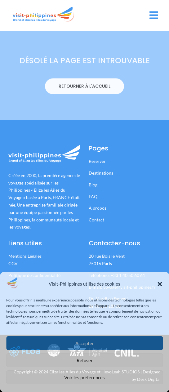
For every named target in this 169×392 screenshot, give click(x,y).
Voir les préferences (84, 377)
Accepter (84, 343)
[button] (160, 284)
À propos (97, 208)
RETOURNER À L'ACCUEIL (84, 95)
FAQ (93, 196)
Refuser (85, 360)
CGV (13, 263)
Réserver (98, 161)
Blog (93, 184)
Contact (96, 219)
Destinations (101, 173)
